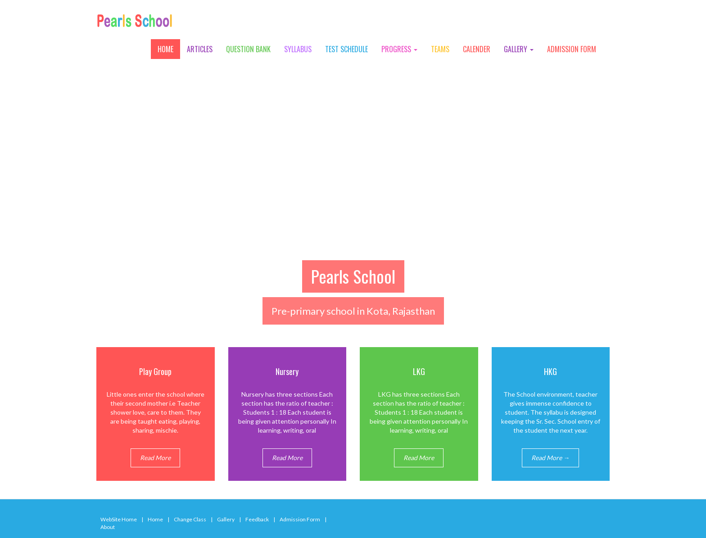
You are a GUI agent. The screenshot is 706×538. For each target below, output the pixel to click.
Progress (399, 49)
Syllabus (298, 49)
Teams (440, 49)
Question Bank (248, 49)
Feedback (257, 519)
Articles (200, 49)
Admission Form (571, 49)
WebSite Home (118, 519)
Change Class (190, 519)
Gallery (519, 49)
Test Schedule (346, 49)
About (107, 527)
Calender (476, 49)
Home (165, 49)
